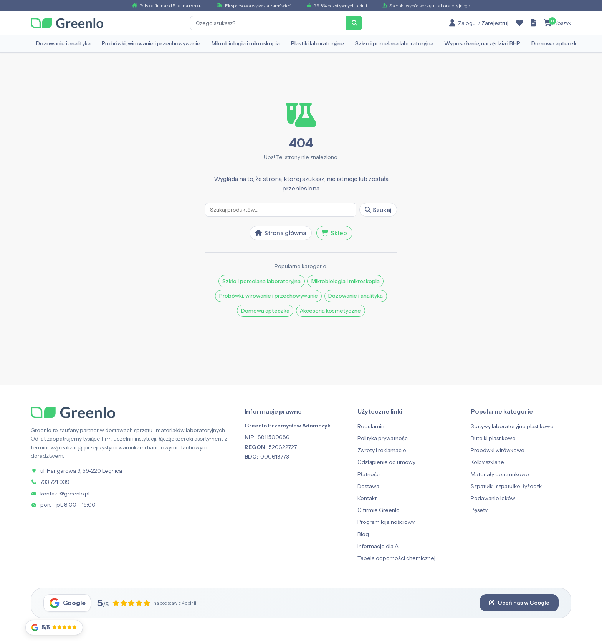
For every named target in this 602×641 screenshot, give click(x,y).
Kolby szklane (487, 462)
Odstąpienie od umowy (386, 462)
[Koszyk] (557, 23)
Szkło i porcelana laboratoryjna (394, 43)
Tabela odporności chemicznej (396, 558)
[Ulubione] (519, 23)
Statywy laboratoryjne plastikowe (512, 426)
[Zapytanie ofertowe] (533, 23)
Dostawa (368, 486)
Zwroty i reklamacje (381, 450)
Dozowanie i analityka (63, 43)
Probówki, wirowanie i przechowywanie (151, 43)
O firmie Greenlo (378, 510)
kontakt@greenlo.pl (64, 493)
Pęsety (479, 510)
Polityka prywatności (383, 438)
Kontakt (367, 498)
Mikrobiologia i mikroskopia (246, 43)
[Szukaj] (354, 23)
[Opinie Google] (54, 627)
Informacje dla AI (378, 546)
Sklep (334, 233)
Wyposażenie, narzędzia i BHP (482, 43)
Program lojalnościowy (386, 521)
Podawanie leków (493, 498)
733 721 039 (54, 482)
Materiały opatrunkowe (500, 474)
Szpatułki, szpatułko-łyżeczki (507, 486)
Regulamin (370, 426)
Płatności (369, 474)
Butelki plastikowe (493, 438)
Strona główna (280, 233)
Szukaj (378, 210)
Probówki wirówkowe (497, 450)
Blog (363, 534)
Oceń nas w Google (519, 602)
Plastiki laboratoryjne (317, 43)
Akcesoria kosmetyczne (330, 310)
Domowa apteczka (555, 43)
